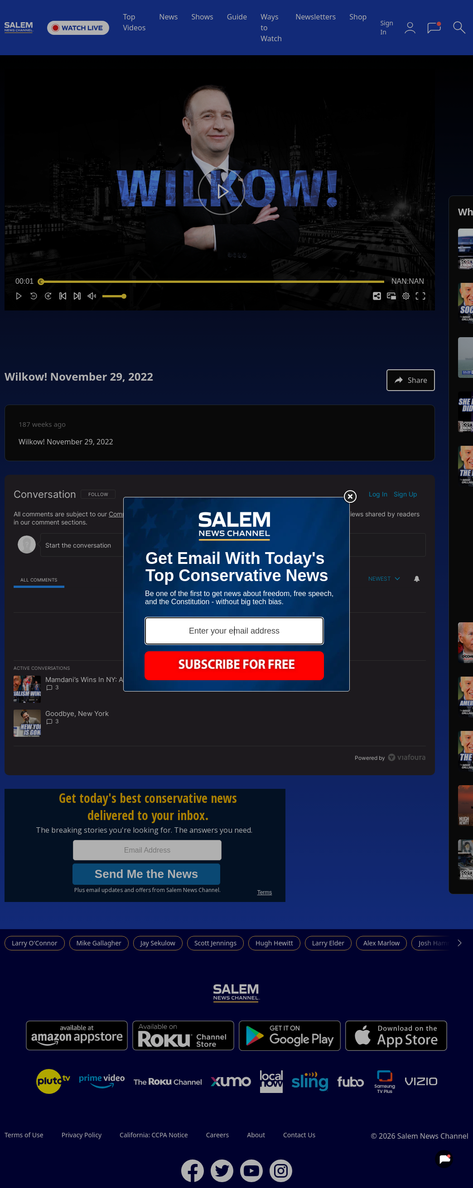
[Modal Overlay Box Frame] (236, 594)
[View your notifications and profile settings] (444, 1159)
